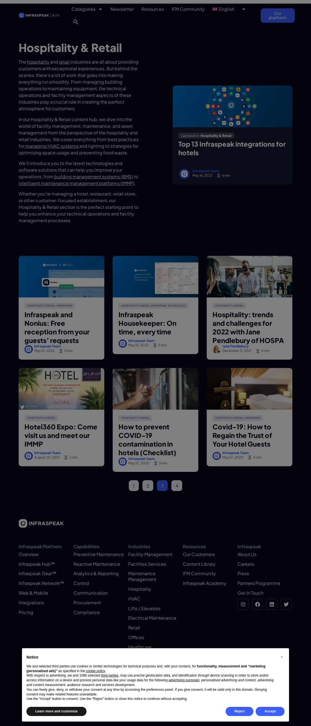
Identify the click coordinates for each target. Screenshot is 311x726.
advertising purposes (184, 680)
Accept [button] (270, 711)
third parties (110, 675)
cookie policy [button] (95, 671)
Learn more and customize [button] (56, 711)
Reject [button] (240, 711)
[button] (281, 657)
